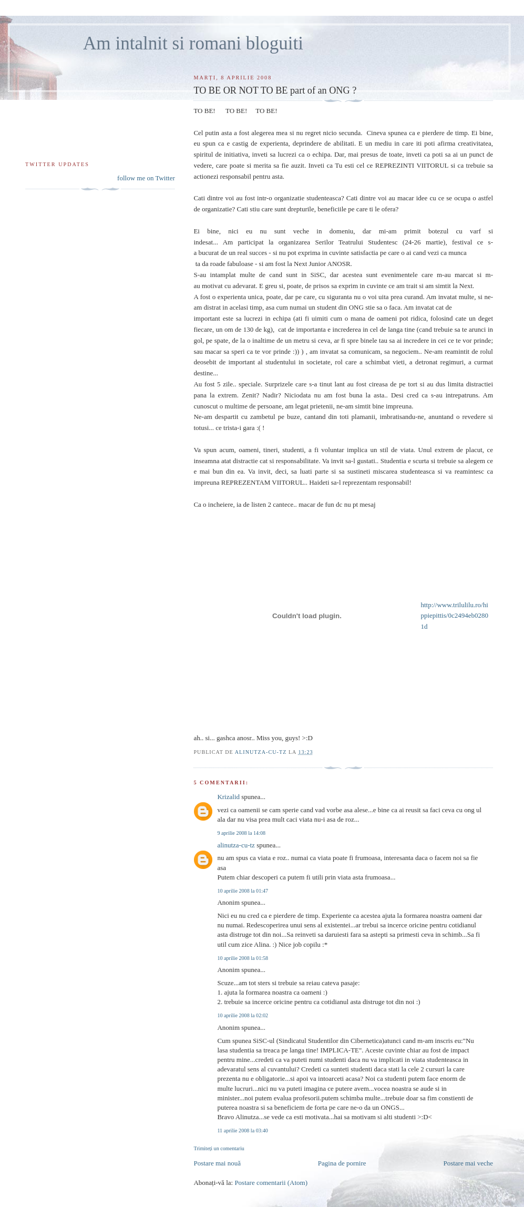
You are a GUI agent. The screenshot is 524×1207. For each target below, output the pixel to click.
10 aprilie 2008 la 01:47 (242, 891)
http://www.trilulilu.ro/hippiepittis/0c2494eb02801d (454, 616)
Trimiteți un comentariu (218, 1148)
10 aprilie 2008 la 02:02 (242, 1015)
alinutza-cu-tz (235, 845)
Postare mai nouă (217, 1163)
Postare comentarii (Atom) (270, 1182)
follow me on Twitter (146, 178)
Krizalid (228, 797)
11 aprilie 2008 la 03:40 (242, 1130)
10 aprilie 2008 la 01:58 (242, 958)
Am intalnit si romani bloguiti (193, 43)
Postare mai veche (468, 1163)
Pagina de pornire (342, 1163)
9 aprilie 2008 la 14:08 (241, 833)
